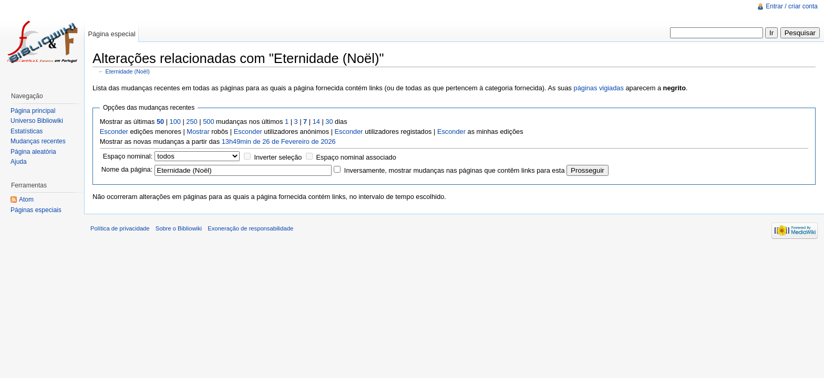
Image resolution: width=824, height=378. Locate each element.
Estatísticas (27, 131)
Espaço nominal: (128, 156)
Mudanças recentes (38, 141)
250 (191, 121)
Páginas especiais (36, 210)
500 (208, 121)
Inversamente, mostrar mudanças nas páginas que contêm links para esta (454, 170)
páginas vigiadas (599, 88)
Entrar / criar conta (792, 6)
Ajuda (19, 161)
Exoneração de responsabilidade (250, 228)
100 (175, 121)
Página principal (33, 110)
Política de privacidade (120, 228)
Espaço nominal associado (356, 157)
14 (316, 121)
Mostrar (198, 131)
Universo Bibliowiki (37, 120)
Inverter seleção (278, 157)
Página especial (111, 34)
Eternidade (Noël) (128, 71)
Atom (26, 199)
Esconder (114, 131)
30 (329, 121)
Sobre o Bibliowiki (179, 228)
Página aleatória (33, 151)
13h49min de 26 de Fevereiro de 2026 (279, 141)
